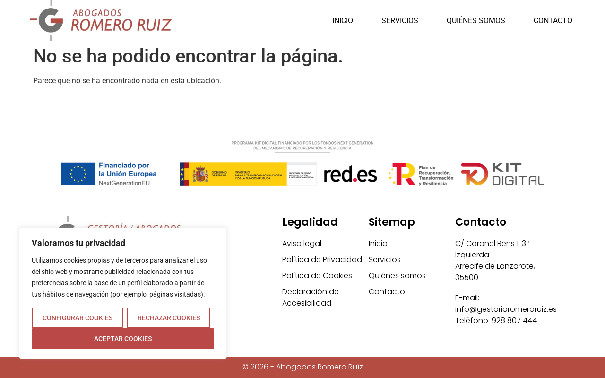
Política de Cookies (317, 275)
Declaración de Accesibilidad (310, 297)
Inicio (342, 20)
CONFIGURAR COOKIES (77, 318)
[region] (123, 293)
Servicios (399, 20)
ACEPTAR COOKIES (123, 339)
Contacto (553, 20)
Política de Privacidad (322, 259)
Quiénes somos (476, 20)
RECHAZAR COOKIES (169, 318)
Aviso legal (301, 243)
